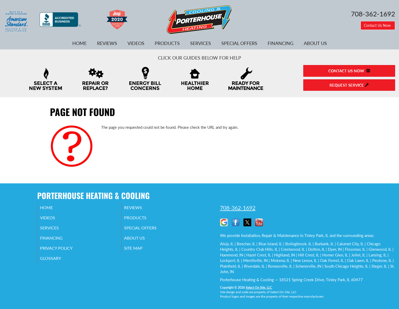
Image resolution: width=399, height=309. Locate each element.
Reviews (107, 43)
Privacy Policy (63, 251)
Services (200, 43)
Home (79, 43)
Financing (280, 43)
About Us (315, 43)
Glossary (56, 262)
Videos (135, 43)
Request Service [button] (349, 85)
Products (167, 43)
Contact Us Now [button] (378, 25)
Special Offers (239, 43)
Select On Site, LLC (259, 287)
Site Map (139, 251)
